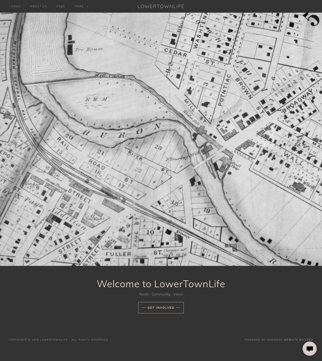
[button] (80, 6)
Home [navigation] (16, 6)
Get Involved (161, 308)
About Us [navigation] (38, 6)
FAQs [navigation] (61, 6)
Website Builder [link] (298, 339)
